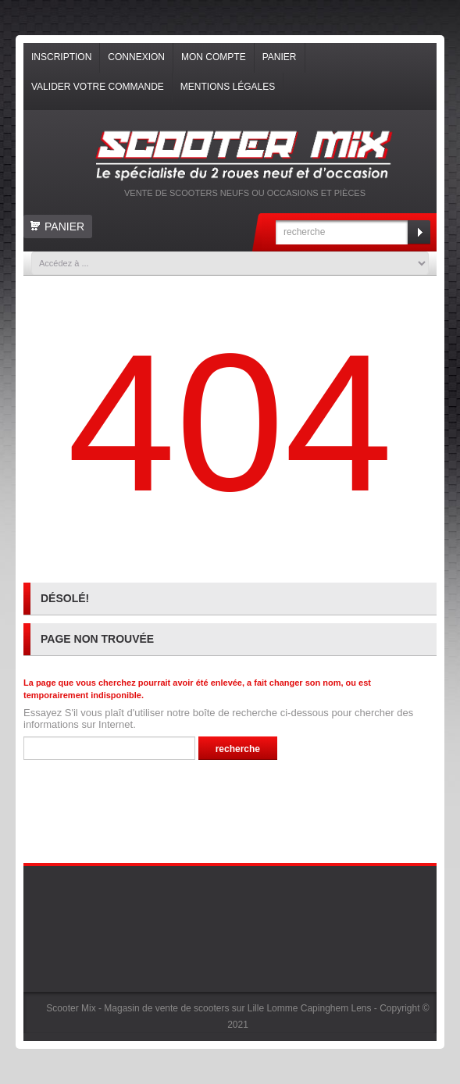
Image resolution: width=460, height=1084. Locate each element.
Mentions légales (227, 86)
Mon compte (213, 57)
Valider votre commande (97, 86)
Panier (279, 57)
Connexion (136, 57)
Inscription (61, 57)
